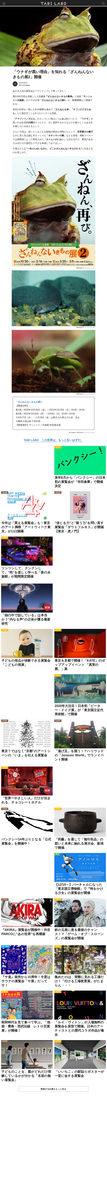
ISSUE (57, 855)
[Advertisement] (53, 1141)
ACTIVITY (57, 448)
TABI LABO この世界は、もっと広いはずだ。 (53, 440)
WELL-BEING (5, 947)
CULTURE (4, 493)
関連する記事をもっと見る (53, 1090)
